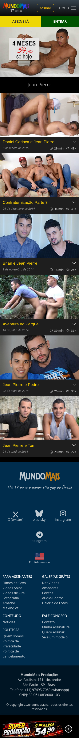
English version (39, 562)
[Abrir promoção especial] (39, 729)
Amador (9, 603)
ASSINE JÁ (20, 21)
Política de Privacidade (12, 643)
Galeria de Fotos (55, 603)
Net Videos (50, 583)
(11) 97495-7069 (38, 689)
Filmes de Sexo (14, 583)
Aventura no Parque (21, 324)
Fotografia (11, 598)
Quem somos (13, 636)
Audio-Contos (53, 598)
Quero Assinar (53, 632)
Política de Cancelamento (14, 654)
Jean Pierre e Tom (19, 445)
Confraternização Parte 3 (25, 202)
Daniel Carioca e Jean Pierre (28, 142)
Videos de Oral (14, 593)
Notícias (9, 622)
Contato (48, 622)
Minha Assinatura (56, 627)
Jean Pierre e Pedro (21, 384)
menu (67, 8)
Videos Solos (12, 588)
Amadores (50, 588)
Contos (47, 593)
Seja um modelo (55, 637)
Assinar (45, 8)
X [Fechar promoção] (68, 729)
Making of (10, 608)
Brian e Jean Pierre (20, 263)
